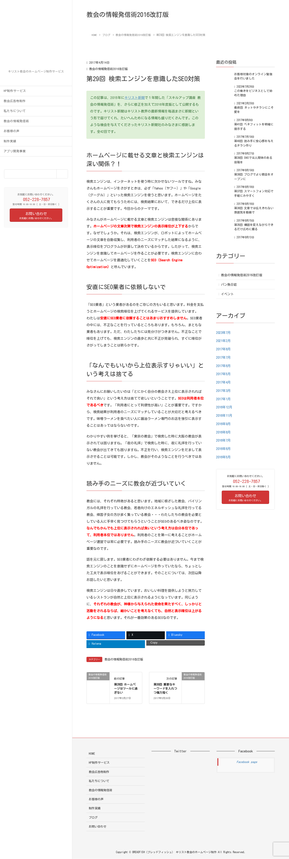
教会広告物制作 (15, 101)
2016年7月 (224, 440)
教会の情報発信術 (16, 121)
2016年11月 (225, 415)
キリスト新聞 (134, 97)
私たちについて (15, 110)
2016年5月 (224, 457)
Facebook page (247, 762)
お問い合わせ (97, 826)
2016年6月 (224, 448)
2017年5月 (224, 374)
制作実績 (10, 141)
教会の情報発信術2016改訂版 (109, 68)
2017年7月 (224, 357)
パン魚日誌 (229, 284)
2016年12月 (225, 407)
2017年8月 (224, 349)
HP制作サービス (15, 90)
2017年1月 (224, 399)
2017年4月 (224, 382)
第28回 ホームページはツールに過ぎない (126, 688)
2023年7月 (224, 332)
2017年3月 (224, 390)
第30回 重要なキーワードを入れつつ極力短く (165, 688)
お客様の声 (11, 131)
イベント (227, 294)
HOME (92, 753)
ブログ (93, 817)
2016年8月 (224, 432)
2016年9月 (224, 424)
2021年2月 (224, 340)
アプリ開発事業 (15, 151)
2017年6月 (224, 365)
